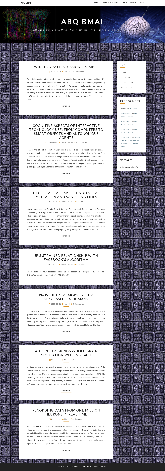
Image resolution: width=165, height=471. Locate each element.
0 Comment (81, 202)
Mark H (67, 72)
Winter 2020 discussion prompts (66, 67)
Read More (66, 106)
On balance (133, 108)
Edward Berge (67, 142)
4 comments (81, 142)
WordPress (88, 466)
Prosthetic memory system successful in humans (66, 297)
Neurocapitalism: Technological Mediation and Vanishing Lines (66, 195)
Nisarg (104, 466)
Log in (123, 72)
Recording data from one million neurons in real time (66, 412)
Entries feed (125, 77)
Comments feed (127, 82)
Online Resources (129, 3)
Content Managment (110, 3)
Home (96, 3)
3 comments (78, 304)
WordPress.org (126, 87)
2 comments (78, 72)
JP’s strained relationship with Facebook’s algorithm (66, 257)
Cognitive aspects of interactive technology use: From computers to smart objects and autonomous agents (66, 132)
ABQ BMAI (26, 2)
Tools (142, 3)
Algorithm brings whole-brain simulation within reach (66, 353)
